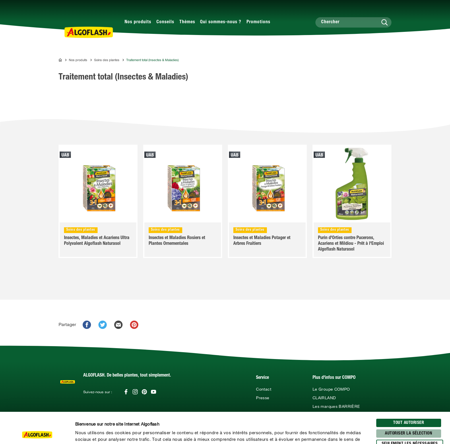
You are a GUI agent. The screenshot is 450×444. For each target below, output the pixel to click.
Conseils (165, 22)
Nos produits (138, 22)
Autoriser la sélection (408, 402)
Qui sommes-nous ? (220, 22)
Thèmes (187, 22)
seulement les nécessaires (410, 413)
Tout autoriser (408, 392)
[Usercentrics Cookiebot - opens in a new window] (37, 433)
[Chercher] (353, 22)
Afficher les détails (308, 432)
